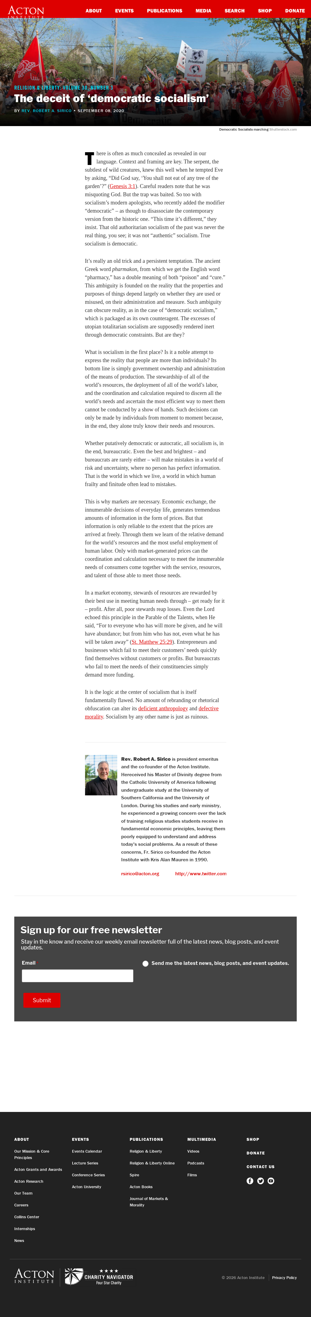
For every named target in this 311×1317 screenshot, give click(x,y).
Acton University (86, 1186)
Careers (21, 1205)
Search (235, 10)
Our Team (23, 1193)
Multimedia (201, 1139)
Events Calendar (87, 1151)
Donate (295, 10)
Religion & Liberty (146, 1151)
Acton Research (28, 1181)
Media (203, 10)
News (19, 1240)
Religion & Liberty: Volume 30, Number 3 (63, 88)
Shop (265, 10)
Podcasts (195, 1163)
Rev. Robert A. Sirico (47, 110)
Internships (24, 1228)
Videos (193, 1151)
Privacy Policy (284, 1277)
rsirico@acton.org (140, 873)
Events (124, 10)
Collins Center (26, 1216)
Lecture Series (85, 1163)
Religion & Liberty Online (152, 1163)
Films (192, 1175)
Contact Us (261, 1166)
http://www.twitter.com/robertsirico (215, 873)
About (94, 10)
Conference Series (88, 1175)
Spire (134, 1175)
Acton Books (141, 1186)
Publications (164, 10)
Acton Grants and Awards (38, 1169)
